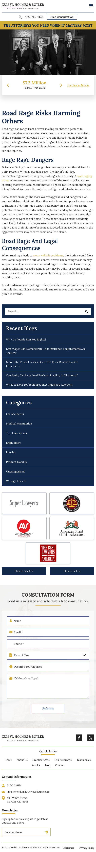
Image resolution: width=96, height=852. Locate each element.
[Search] (86, 311)
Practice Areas (41, 762)
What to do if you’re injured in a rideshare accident (39, 384)
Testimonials (84, 762)
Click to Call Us (72, 570)
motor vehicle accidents (48, 255)
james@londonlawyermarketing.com (28, 793)
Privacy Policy (86, 847)
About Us (22, 762)
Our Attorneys (63, 762)
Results (36, 767)
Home (8, 762)
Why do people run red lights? (26, 339)
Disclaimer (68, 847)
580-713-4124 (34, 16)
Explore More (78, 85)
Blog (47, 767)
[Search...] (48, 311)
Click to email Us (24, 570)
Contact (60, 767)
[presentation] (8, 85)
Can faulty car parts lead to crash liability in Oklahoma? (42, 375)
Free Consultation (61, 17)
